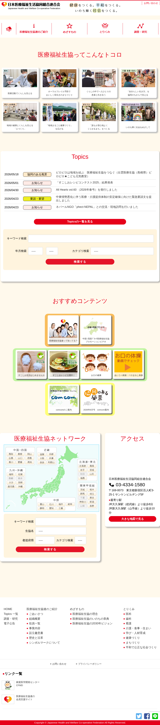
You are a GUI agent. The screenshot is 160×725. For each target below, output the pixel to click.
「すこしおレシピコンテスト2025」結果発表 (84, 182)
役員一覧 (34, 623)
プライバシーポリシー (90, 663)
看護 (128, 623)
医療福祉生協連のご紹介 (42, 609)
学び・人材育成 (135, 633)
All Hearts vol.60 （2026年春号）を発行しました (86, 189)
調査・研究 (11, 618)
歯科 (128, 618)
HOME (8, 609)
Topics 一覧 (11, 613)
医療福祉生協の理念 (85, 613)
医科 (128, 613)
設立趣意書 (36, 633)
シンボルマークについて (44, 642)
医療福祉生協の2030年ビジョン (92, 623)
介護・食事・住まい (138, 628)
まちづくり (133, 642)
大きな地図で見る (132, 518)
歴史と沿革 (36, 637)
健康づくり (133, 637)
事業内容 (34, 628)
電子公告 (9, 623)
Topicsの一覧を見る (80, 221)
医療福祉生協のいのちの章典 (90, 618)
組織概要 (34, 618)
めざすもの (77, 609)
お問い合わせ (151, 3)
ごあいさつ (36, 613)
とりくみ (129, 609)
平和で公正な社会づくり (141, 647)
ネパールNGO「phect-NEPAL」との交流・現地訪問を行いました (97, 206)
